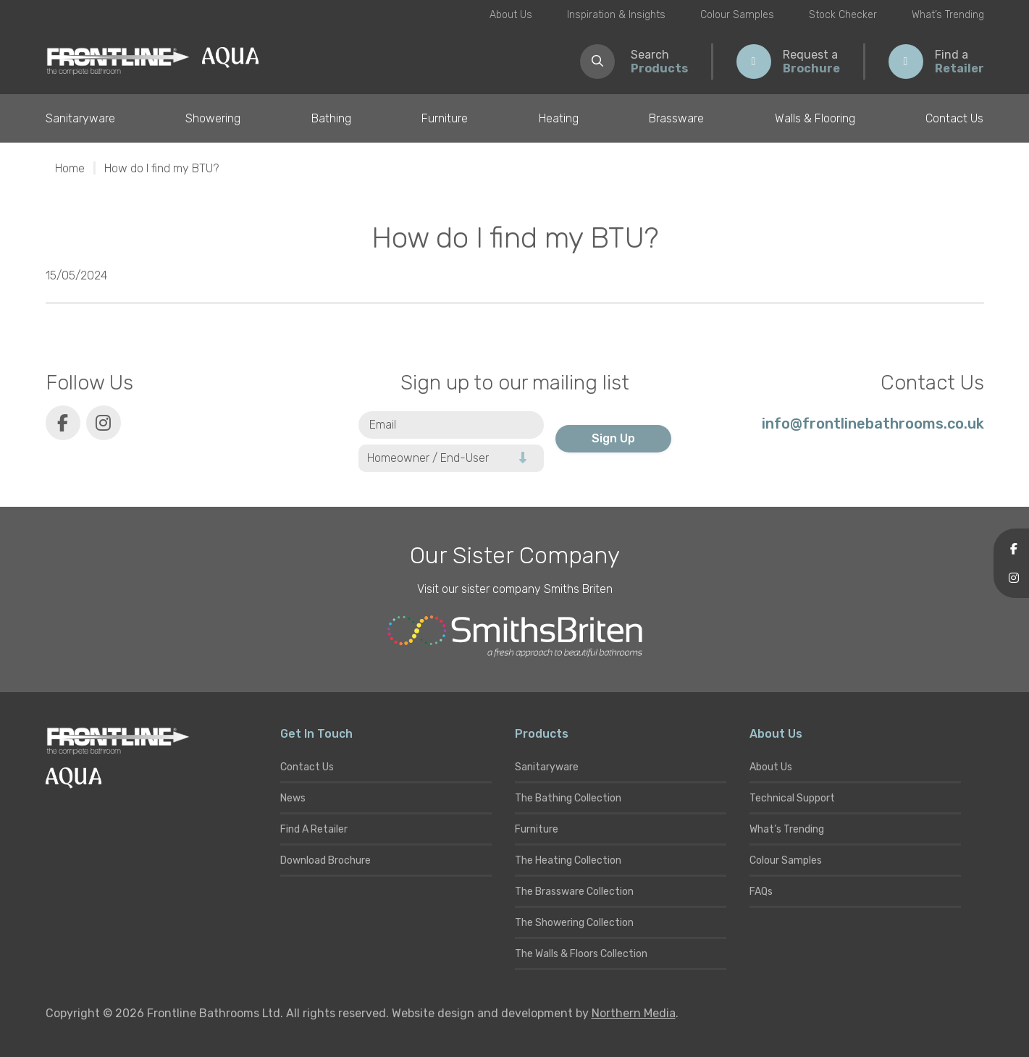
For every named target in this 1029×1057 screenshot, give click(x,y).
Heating (559, 118)
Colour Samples (737, 15)
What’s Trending (948, 15)
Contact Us (954, 118)
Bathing (331, 118)
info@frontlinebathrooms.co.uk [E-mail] (873, 423)
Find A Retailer (314, 829)
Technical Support (792, 798)
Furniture (444, 118)
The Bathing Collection (568, 798)
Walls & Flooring (815, 118)
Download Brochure (325, 860)
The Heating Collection (568, 860)
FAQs (761, 891)
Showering (212, 118)
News (293, 798)
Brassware (676, 118)
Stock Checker (843, 15)
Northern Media (634, 1013)
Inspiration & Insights (616, 15)
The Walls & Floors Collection (581, 954)
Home (70, 168)
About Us (511, 15)
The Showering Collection (574, 923)
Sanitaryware (80, 118)
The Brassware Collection (574, 891)
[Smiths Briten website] (514, 636)
